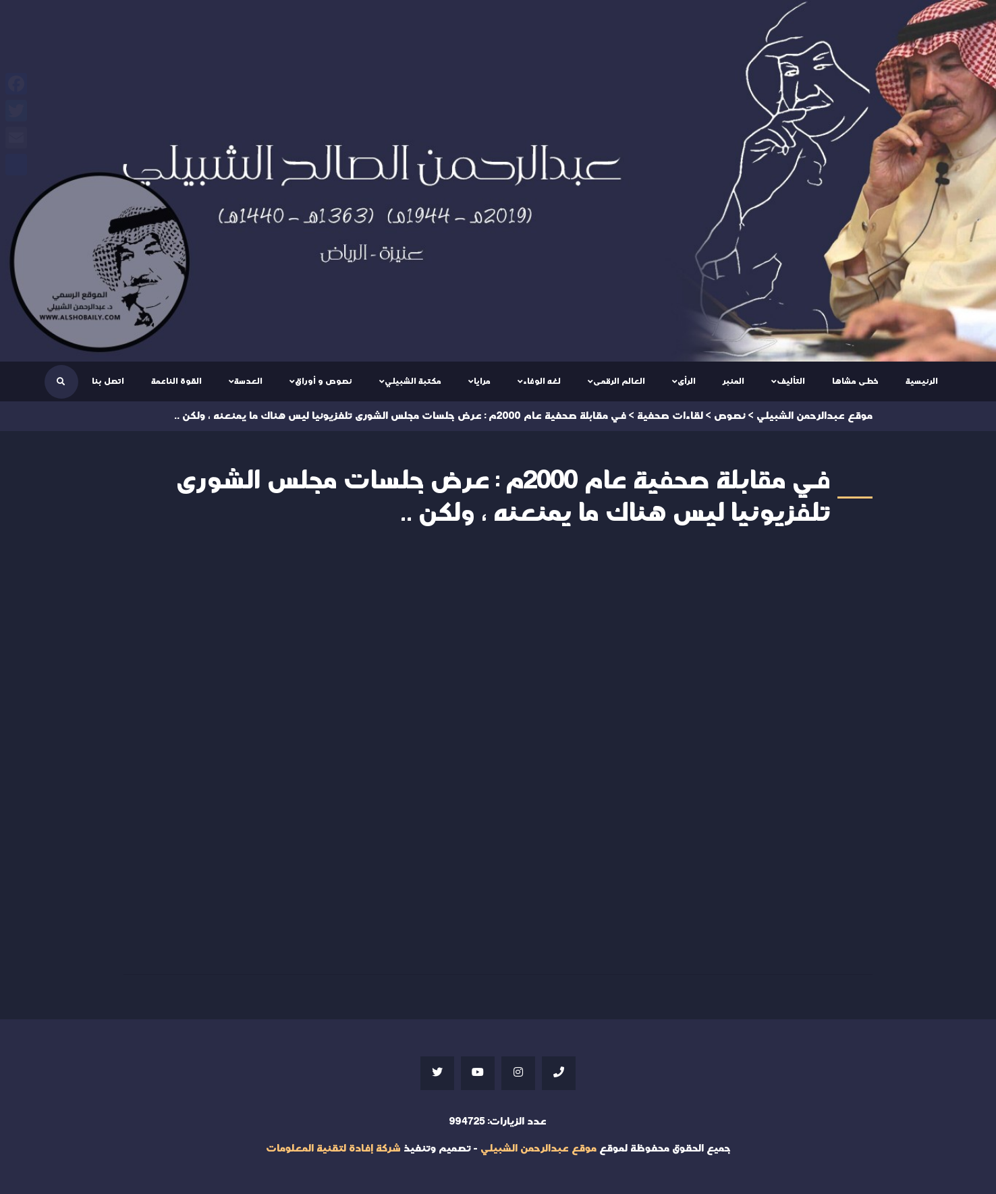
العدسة (248, 381)
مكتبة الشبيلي (413, 381)
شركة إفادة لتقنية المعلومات (333, 1148)
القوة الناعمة (176, 381)
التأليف (791, 381)
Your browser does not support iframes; (498, 755)
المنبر (733, 381)
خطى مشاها (855, 381)
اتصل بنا (108, 381)
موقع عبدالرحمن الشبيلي (538, 1148)
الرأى (686, 381)
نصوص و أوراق (323, 381)
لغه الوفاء (542, 381)
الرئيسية (922, 381)
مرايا (482, 381)
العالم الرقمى (619, 381)
